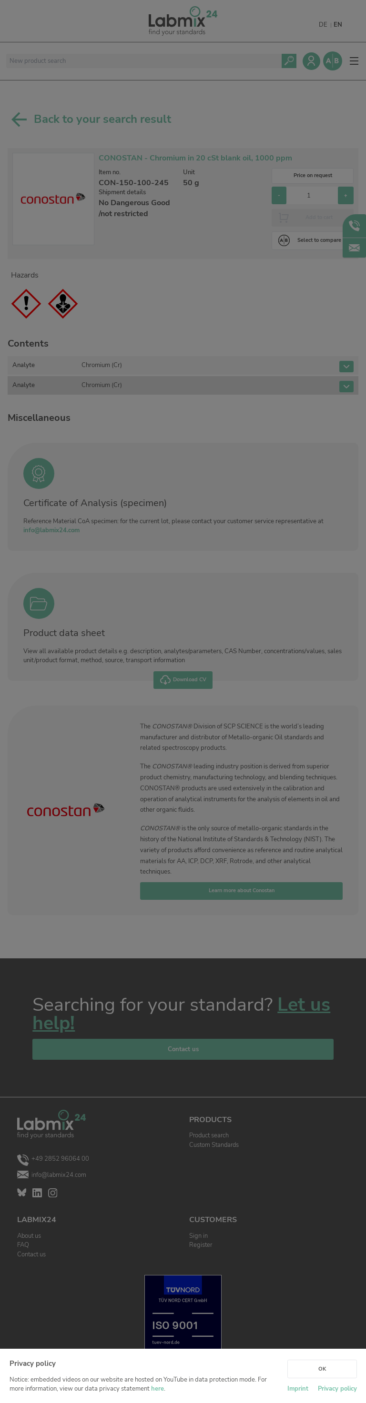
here (157, 1388)
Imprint (297, 1388)
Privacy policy (337, 1388)
